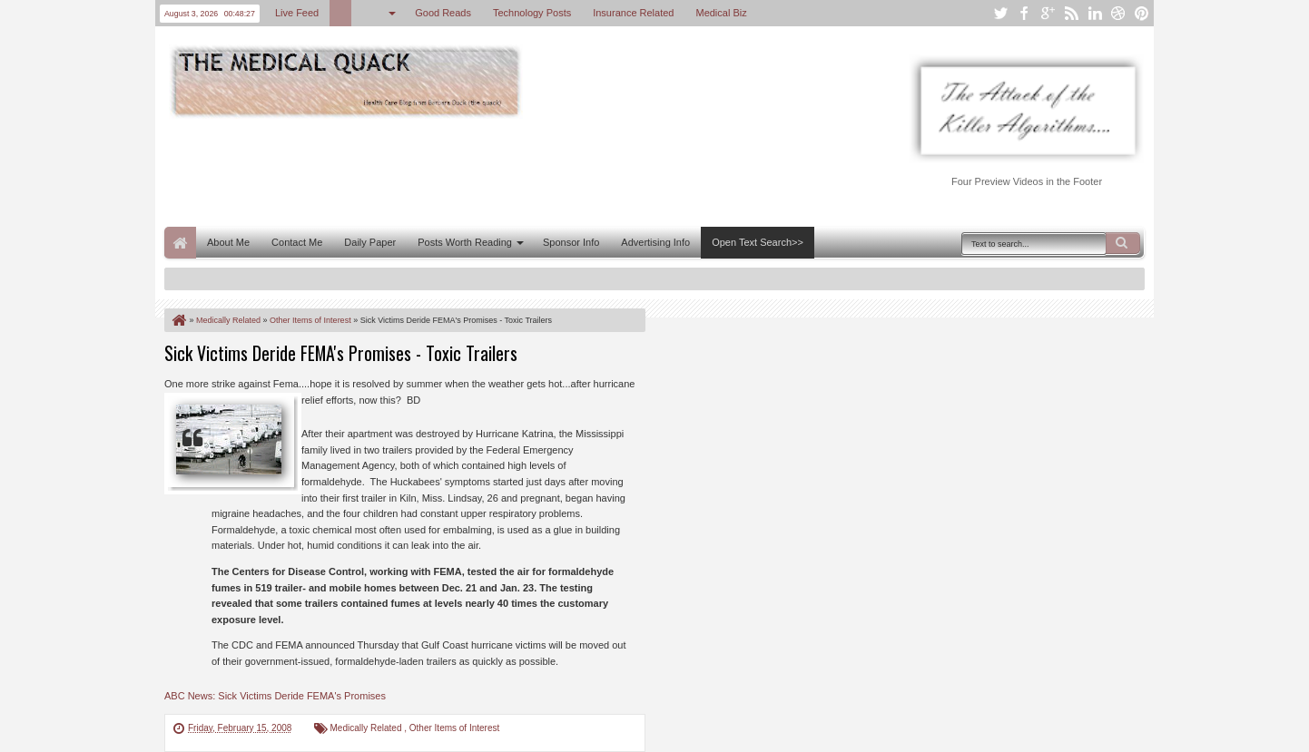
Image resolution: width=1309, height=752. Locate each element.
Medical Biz (720, 12)
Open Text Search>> (757, 242)
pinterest (1142, 13)
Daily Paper (370, 242)
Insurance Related (633, 12)
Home (180, 243)
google (1047, 13)
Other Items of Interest (454, 728)
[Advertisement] (494, 170)
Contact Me (296, 242)
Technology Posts (532, 12)
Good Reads (443, 12)
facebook (1024, 13)
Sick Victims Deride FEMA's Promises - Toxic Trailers (340, 352)
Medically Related (367, 728)
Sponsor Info (571, 242)
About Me (228, 242)
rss (1071, 13)
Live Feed (297, 12)
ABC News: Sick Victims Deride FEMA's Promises (275, 695)
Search (1123, 243)
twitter (1000, 13)
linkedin (1095, 13)
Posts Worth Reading (465, 242)
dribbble (1118, 13)
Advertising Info (655, 242)
